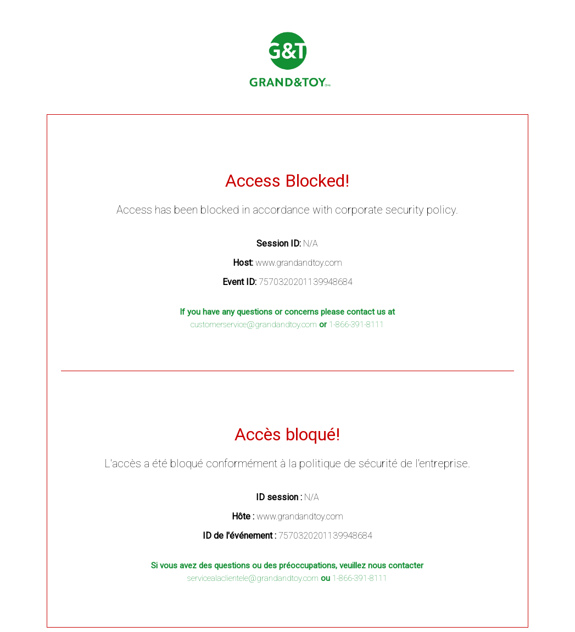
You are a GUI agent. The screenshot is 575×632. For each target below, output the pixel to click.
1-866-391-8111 (356, 324)
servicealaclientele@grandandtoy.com (253, 578)
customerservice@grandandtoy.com (254, 324)
